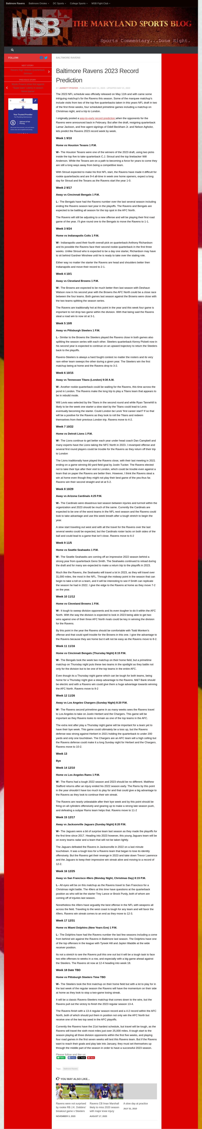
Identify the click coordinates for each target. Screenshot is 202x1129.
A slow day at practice (135, 1103)
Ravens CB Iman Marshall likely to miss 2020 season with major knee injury (104, 1107)
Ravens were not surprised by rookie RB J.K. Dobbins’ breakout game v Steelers (71, 1107)
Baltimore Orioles (38, 3)
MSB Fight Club (100, 3)
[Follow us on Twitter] (46, 57)
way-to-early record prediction (98, 118)
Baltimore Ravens (15, 3)
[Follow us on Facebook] (41, 57)
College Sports (78, 3)
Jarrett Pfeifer (68, 88)
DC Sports (58, 3)
